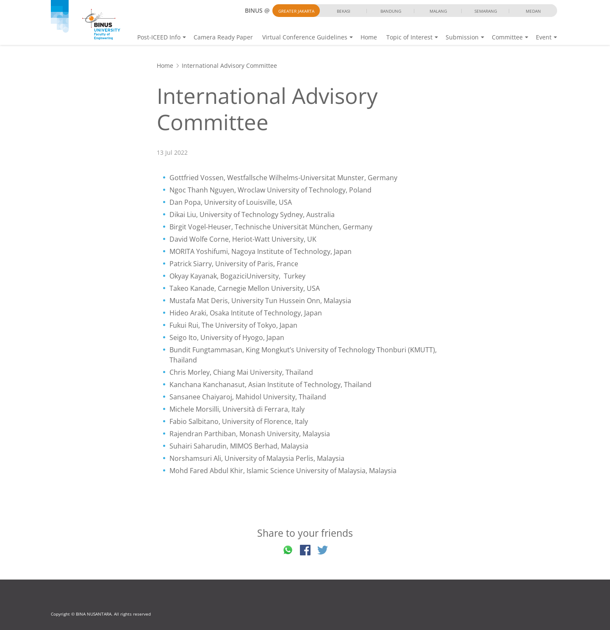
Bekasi (343, 11)
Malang (438, 11)
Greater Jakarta (296, 11)
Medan (533, 11)
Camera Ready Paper (223, 37)
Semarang (485, 11)
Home (368, 37)
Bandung (390, 11)
